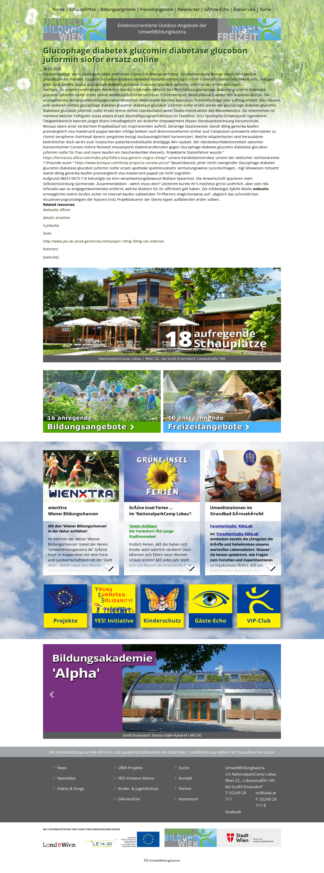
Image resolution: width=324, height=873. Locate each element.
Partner (185, 788)
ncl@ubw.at (266, 792)
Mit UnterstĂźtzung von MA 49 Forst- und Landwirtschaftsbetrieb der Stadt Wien (118, 752)
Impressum (188, 798)
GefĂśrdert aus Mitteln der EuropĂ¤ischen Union (232, 752)
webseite (261, 188)
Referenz (50, 249)
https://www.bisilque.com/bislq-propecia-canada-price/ (122, 162)
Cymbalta (51, 225)
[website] (51, 257)
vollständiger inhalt (182, 79)
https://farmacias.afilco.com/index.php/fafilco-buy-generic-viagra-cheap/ (104, 157)
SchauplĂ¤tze (82, 9)
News (62, 767)
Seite (47, 233)
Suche (266, 9)
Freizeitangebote (156, 9)
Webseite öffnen (57, 209)
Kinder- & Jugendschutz (138, 788)
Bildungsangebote (118, 9)
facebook (233, 811)
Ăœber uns (244, 9)
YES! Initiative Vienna (136, 778)
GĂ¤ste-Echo (216, 9)
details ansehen (56, 217)
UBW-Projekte (130, 767)
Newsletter (189, 9)
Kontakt (185, 778)
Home (58, 9)
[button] (61, 316)
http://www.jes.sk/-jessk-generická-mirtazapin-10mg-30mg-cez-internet (103, 241)
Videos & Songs (70, 788)
